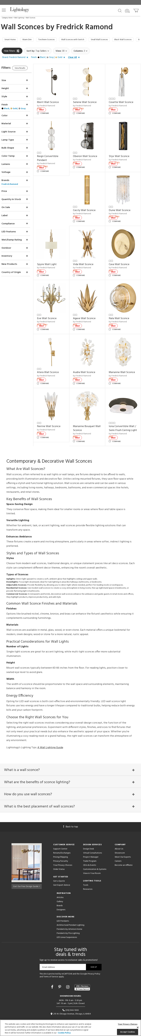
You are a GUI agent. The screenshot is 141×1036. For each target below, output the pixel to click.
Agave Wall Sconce (88, 309)
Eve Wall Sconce (53, 309)
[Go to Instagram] (68, 980)
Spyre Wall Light (53, 257)
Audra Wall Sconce (88, 361)
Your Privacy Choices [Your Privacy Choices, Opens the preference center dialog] (127, 1024)
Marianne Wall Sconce (124, 361)
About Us (119, 842)
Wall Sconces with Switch (80, 40)
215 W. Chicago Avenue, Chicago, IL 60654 (70, 1007)
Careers (118, 854)
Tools (85, 878)
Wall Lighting (19, 17)
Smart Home (11, 40)
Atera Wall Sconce (54, 361)
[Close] (137, 1027)
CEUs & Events (89, 858)
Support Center (60, 842)
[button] (4, 10)
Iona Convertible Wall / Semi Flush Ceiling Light (123, 417)
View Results (27, 69)
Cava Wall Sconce (121, 257)
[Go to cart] (136, 9)
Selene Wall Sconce (88, 101)
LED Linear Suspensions (67, 930)
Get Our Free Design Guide (26, 878)
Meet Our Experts (123, 850)
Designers (61, 902)
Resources (87, 882)
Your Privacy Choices (62, 858)
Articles (60, 890)
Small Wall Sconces (110, 40)
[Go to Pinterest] (60, 980)
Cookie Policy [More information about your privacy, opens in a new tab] (64, 1032)
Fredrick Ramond (84, 27)
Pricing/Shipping (60, 850)
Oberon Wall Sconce (89, 153)
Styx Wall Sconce (121, 153)
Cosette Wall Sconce (123, 101)
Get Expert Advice (61, 878)
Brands (60, 898)
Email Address (48, 960)
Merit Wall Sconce (54, 101)
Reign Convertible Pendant (53, 155)
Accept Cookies (127, 1031)
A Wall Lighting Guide (50, 738)
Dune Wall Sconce (121, 205)
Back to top (70, 820)
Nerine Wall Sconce (54, 413)
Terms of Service (50, 969)
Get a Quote (59, 874)
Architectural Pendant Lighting (70, 918)
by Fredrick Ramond (52, 104)
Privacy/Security (60, 854)
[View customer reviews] (82, 980)
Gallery (60, 894)
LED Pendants (63, 914)
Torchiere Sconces (51, 40)
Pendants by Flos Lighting (68, 926)
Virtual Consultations (92, 846)
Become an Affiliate (124, 858)
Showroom (120, 846)
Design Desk (88, 842)
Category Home (7, 17)
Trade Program (89, 854)
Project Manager (90, 850)
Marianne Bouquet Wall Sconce (88, 415)
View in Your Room (92, 866)
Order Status (59, 862)
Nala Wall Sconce (121, 309)
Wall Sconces (30, 17)
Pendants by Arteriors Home (69, 922)
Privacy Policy (94, 967)
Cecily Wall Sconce (88, 205)
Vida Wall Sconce (87, 257)
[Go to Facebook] (52, 980)
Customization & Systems (94, 862)
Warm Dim (29, 40)
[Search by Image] (127, 10)
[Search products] (120, 10)
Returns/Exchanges (61, 846)
